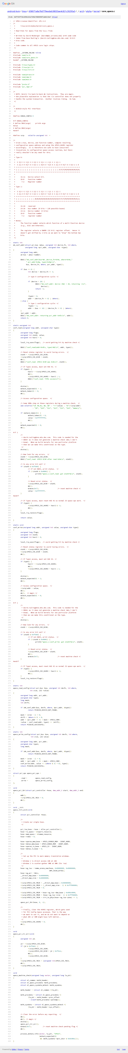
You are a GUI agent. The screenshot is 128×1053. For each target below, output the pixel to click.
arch (82, 11)
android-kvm (13, 11)
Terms (26, 1049)
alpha (89, 11)
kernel (97, 11)
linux (24, 11)
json (124, 1049)
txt (118, 1049)
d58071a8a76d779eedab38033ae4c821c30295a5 (52, 11)
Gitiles (14, 1049)
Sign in (123, 4)
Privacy (20, 1049)
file (55, 17)
